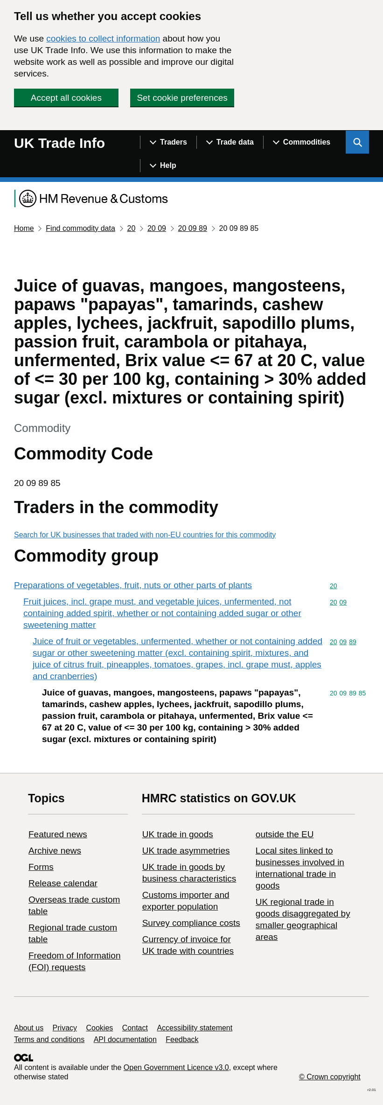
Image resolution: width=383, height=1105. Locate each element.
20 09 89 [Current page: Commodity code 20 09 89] (192, 228)
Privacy (65, 1028)
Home (24, 228)
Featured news (57, 834)
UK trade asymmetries (186, 850)
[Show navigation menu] (168, 142)
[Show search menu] (357, 142)
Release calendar (62, 883)
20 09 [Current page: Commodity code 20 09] (156, 228)
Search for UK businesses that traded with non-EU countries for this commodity (145, 535)
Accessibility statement (194, 1028)
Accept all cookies (66, 98)
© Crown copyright (330, 1077)
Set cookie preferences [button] (182, 98)
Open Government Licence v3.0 (176, 1067)
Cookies (99, 1028)
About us (28, 1028)
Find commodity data (80, 228)
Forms (41, 867)
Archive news (54, 850)
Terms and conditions (49, 1039)
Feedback (182, 1039)
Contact (135, 1028)
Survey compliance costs (191, 923)
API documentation (125, 1039)
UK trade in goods (177, 834)
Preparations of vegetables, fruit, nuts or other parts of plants (133, 585)
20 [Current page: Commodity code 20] (131, 228)
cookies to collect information (103, 38)
